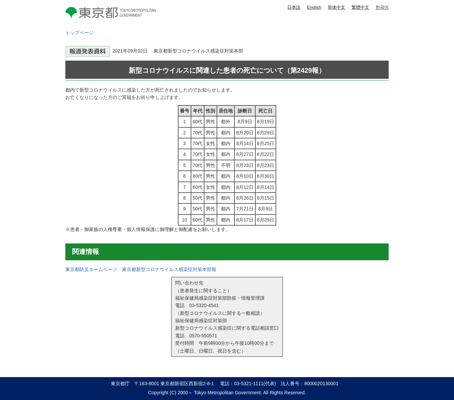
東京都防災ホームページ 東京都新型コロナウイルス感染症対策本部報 (140, 269)
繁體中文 (360, 7)
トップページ (79, 32)
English (314, 7)
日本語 (293, 7)
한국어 (382, 7)
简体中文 (336, 7)
